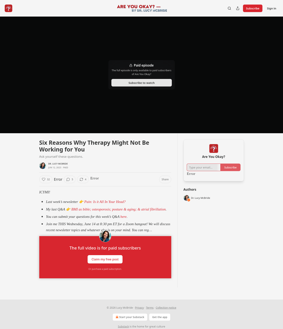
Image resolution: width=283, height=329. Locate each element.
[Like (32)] (45, 179)
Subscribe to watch (141, 83)
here (123, 217)
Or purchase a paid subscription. (105, 269)
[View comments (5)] (70, 179)
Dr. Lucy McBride (58, 163)
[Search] (229, 8)
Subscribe (252, 8)
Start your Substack (129, 317)
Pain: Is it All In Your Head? (105, 202)
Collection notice (166, 307)
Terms (149, 307)
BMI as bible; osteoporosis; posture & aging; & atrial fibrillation (118, 209)
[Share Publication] (237, 8)
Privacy (139, 307)
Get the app (159, 317)
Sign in (271, 8)
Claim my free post (105, 259)
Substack (123, 326)
